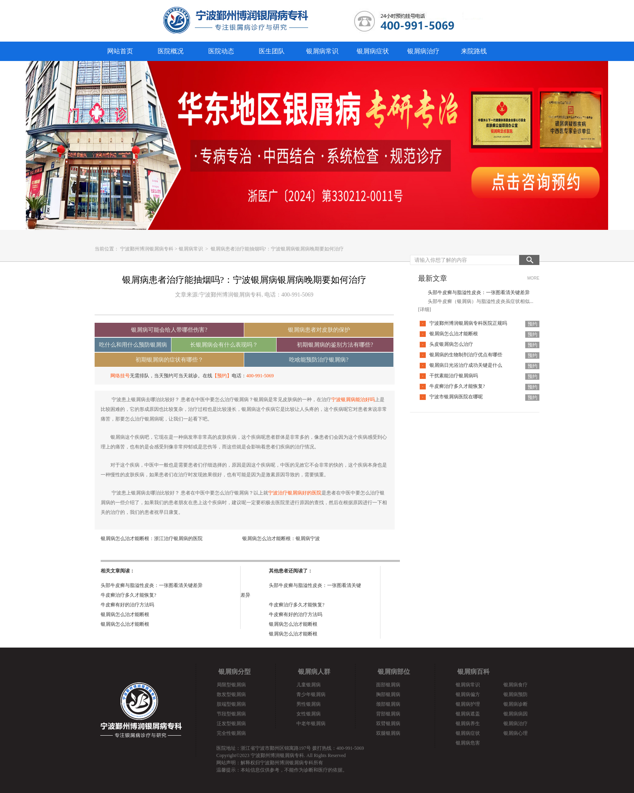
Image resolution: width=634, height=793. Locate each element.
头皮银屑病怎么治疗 (451, 344)
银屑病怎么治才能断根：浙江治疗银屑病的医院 (152, 538)
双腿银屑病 (388, 733)
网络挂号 (120, 376)
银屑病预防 (515, 694)
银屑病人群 (314, 671)
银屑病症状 (373, 51)
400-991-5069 (260, 376)
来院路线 (474, 51)
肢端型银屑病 (231, 704)
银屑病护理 (468, 704)
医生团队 (272, 51)
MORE (533, 278)
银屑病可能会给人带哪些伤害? (169, 330)
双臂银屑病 (388, 723)
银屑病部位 (394, 671)
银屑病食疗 (515, 685)
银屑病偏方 (468, 694)
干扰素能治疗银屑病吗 (453, 376)
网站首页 (120, 51)
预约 (532, 324)
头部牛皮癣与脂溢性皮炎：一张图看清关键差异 (152, 585)
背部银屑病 (388, 714)
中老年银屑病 (310, 723)
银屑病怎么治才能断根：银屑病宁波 (281, 538)
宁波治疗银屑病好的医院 (294, 493)
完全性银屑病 (231, 733)
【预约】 (222, 376)
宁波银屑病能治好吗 (353, 399)
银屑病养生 (468, 723)
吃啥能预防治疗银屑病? (318, 360)
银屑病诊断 (515, 704)
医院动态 (221, 51)
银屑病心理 (515, 733)
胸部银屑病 (388, 694)
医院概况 (171, 51)
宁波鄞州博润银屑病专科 (146, 249)
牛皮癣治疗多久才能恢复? (128, 595)
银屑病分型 (234, 671)
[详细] (424, 309)
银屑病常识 (322, 51)
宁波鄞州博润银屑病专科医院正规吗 (468, 323)
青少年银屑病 (310, 694)
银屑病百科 (473, 671)
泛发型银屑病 (231, 723)
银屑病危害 (468, 743)
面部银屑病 (388, 685)
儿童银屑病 (308, 685)
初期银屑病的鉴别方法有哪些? (335, 345)
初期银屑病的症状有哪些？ (169, 360)
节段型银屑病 (231, 714)
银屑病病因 (515, 714)
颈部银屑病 (388, 704)
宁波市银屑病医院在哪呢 (456, 397)
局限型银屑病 (231, 685)
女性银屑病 (308, 714)
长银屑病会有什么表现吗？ (224, 345)
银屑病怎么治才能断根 (125, 614)
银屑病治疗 (423, 51)
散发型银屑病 (231, 694)
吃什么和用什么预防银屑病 (133, 345)
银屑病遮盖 (468, 714)
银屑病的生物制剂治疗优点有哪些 (465, 355)
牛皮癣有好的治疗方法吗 (127, 605)
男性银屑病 (308, 704)
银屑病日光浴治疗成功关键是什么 (465, 365)
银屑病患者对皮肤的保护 (319, 330)
